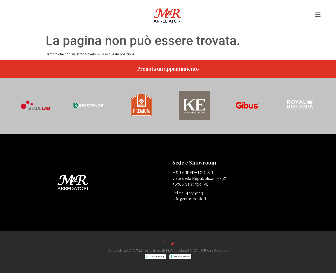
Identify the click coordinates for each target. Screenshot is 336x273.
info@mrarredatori (189, 199)
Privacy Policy (182, 256)
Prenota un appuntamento (168, 68)
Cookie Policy (156, 256)
